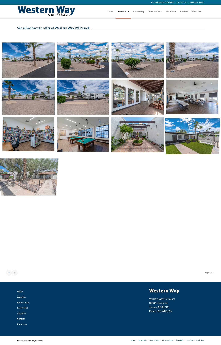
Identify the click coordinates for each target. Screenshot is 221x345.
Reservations (23, 302)
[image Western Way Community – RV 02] (84, 61)
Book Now (22, 324)
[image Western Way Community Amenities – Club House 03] (29, 135)
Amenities (21, 297)
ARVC (172, 2)
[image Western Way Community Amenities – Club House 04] (84, 135)
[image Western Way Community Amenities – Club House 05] (139, 135)
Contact (21, 318)
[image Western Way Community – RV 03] (139, 61)
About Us (21, 313)
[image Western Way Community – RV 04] (193, 61)
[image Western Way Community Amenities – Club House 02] (193, 98)
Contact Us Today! (196, 2)
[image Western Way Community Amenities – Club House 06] (193, 135)
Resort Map (22, 308)
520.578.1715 (182, 2)
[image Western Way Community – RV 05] (29, 98)
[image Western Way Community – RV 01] (29, 61)
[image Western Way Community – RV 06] (84, 98)
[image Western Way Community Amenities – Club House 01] (139, 98)
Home (20, 291)
